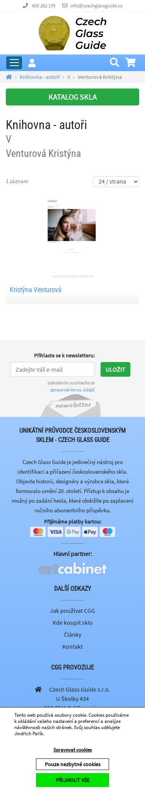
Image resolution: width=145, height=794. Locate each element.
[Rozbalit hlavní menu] (14, 62)
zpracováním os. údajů (72, 390)
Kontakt (72, 646)
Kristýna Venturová (35, 290)
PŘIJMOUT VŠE (72, 780)
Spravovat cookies (72, 749)
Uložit (115, 369)
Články (72, 634)
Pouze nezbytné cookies (73, 764)
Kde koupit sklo (73, 622)
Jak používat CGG (72, 610)
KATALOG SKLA (72, 97)
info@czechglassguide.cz (96, 5)
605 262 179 (43, 5)
